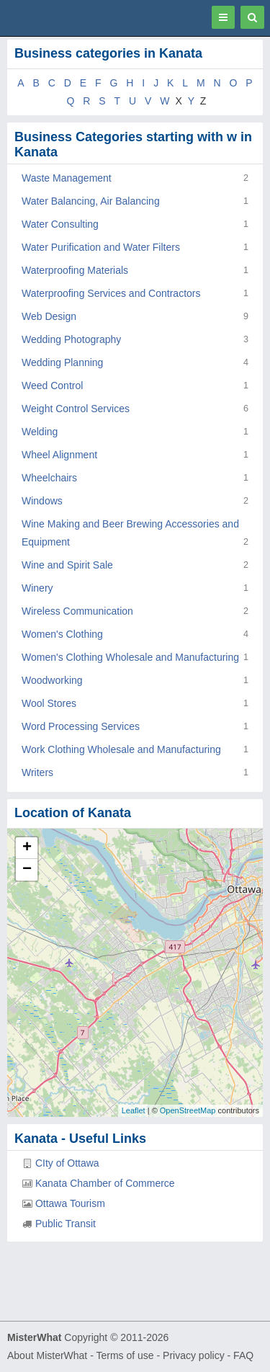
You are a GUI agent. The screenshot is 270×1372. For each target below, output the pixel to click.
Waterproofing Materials (75, 270)
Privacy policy (194, 1355)
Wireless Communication (77, 611)
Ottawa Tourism (70, 1203)
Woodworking (52, 680)
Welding (40, 431)
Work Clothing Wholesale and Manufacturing (121, 749)
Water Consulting (60, 224)
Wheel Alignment (59, 454)
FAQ (243, 1355)
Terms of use (124, 1355)
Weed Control (52, 385)
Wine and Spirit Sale (67, 565)
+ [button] (27, 848)
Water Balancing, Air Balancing (91, 201)
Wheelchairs (49, 478)
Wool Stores (49, 703)
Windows (42, 501)
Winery (37, 588)
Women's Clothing (62, 634)
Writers (37, 772)
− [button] (27, 870)
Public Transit (65, 1223)
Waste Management (67, 178)
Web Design (49, 316)
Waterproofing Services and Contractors (111, 293)
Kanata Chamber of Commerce (105, 1183)
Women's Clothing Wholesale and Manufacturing (130, 657)
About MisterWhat (47, 1355)
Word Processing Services (81, 726)
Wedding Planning (62, 362)
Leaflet (133, 1110)
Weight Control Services (76, 408)
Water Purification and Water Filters (101, 247)
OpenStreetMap (188, 1110)
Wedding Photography (71, 339)
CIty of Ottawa (67, 1163)
